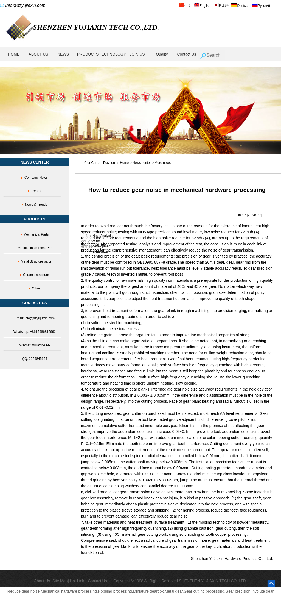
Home (124, 163)
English (202, 6)
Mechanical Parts (36, 234)
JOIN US (137, 54)
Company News (36, 177)
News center (142, 163)
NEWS (63, 54)
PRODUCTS (88, 54)
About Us (42, 581)
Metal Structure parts (36, 261)
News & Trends (36, 204)
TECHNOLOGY (112, 54)
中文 (185, 6)
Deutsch (240, 6)
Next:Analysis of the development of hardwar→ (102, 243)
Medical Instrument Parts (36, 248)
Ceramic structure (36, 275)
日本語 (221, 6)
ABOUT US (38, 54)
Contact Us (186, 54)
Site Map (60, 581)
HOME (13, 54)
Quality (162, 54)
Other (36, 288)
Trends (36, 191)
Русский (261, 6)
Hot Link (77, 581)
